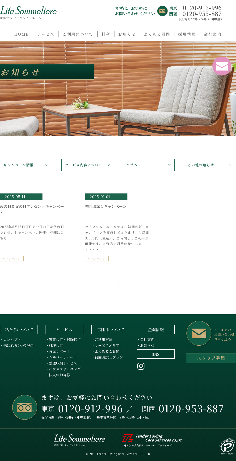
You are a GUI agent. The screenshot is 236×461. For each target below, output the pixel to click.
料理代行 (56, 345)
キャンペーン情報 (18, 164)
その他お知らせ (201, 164)
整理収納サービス (63, 362)
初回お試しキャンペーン (105, 206)
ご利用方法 (103, 339)
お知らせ (127, 34)
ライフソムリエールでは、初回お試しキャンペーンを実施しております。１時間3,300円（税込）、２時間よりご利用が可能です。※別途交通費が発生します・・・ (117, 238)
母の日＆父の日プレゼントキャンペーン (32, 209)
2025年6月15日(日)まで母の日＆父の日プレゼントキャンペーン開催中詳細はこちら (32, 232)
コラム (131, 164)
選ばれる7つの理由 (18, 345)
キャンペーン (12, 258)
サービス (46, 34)
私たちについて (19, 329)
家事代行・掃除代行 (65, 339)
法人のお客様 (59, 374)
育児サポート (59, 351)
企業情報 (156, 329)
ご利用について (78, 34)
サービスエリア (107, 345)
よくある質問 (157, 34)
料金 (105, 34)
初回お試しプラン (109, 357)
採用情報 (187, 34)
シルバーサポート (63, 357)
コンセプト (12, 339)
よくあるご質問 (107, 351)
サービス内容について (83, 164)
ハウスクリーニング (65, 368)
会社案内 (213, 34)
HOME (21, 34)
